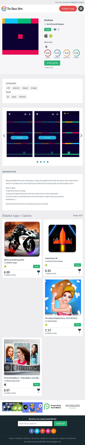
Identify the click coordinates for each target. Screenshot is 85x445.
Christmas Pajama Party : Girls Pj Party (61, 318)
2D (8, 97)
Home (11, 438)
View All (78, 215)
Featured (19, 438)
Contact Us (54, 438)
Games (25, 88)
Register (74, 2)
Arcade (34, 88)
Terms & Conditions (68, 438)
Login (81, 2)
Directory (35, 438)
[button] (4, 135)
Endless (22, 97)
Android (16, 88)
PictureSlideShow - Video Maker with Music (22, 378)
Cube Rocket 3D (51, 258)
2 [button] (41, 162)
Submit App (68, 8)
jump (14, 97)
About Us (44, 438)
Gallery (27, 438)
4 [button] (48, 162)
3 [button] (44, 162)
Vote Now (52, 63)
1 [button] (37, 162)
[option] (19, 134)
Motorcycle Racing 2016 (14, 260)
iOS (8, 88)
